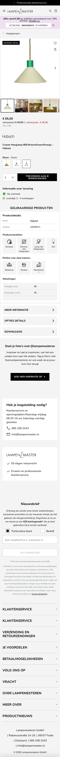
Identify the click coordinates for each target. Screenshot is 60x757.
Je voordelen (15, 647)
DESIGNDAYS (28, 25)
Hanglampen (13, 33)
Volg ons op (14, 670)
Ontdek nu (34, 20)
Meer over (12, 704)
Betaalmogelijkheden (23, 659)
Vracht (9, 681)
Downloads (13, 331)
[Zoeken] (50, 10)
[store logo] (22, 10)
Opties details (14, 320)
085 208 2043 (20, 428)
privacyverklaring (39, 593)
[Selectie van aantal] (9, 177)
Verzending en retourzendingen (19, 634)
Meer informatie (16, 310)
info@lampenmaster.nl (25, 434)
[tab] (30, 609)
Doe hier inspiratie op (28, 376)
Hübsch (34, 220)
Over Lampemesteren (22, 693)
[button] (7, 106)
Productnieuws (17, 716)
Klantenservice (17, 609)
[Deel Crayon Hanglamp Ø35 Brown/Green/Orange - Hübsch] (55, 49)
